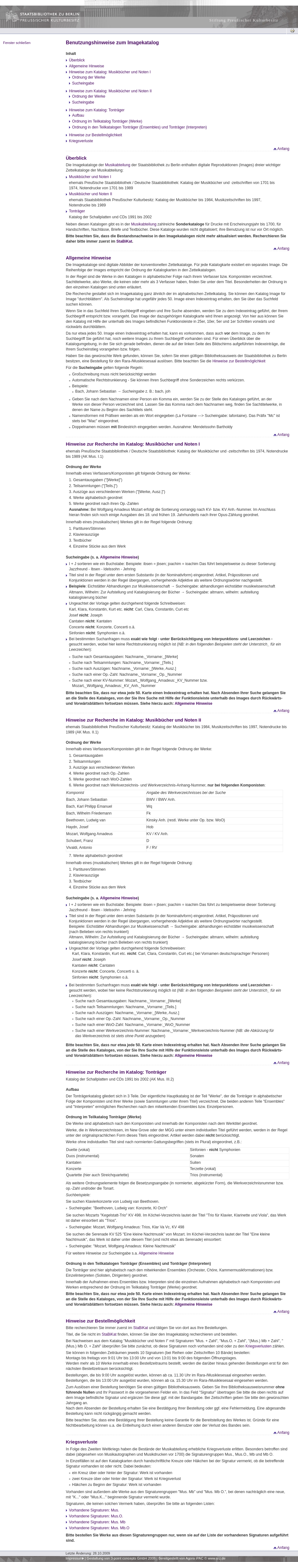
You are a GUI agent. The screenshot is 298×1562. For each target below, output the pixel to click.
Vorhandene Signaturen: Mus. (94, 1510)
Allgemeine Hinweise (86, 66)
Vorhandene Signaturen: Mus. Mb (97, 1522)
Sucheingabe (83, 83)
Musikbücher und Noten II (90, 194)
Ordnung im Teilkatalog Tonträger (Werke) (107, 121)
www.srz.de (216, 1558)
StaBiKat (124, 241)
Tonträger (77, 211)
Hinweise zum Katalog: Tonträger (97, 110)
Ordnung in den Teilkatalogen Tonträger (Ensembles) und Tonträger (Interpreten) (139, 127)
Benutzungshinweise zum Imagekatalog (112, 42)
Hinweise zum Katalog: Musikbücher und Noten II (110, 91)
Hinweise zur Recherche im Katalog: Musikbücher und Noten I (133, 444)
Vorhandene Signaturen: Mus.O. (96, 1516)
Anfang (281, 148)
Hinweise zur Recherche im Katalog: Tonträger (116, 1072)
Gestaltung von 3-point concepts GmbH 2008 (121, 1558)
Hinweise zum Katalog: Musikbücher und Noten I (110, 72)
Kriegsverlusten (259, 1346)
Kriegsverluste (81, 141)
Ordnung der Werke (88, 77)
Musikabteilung (117, 165)
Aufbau (78, 115)
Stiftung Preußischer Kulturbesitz (243, 20)
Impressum (74, 1558)
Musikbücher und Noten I (90, 177)
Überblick (77, 60)
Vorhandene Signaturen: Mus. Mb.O (99, 1528)
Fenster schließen (17, 43)
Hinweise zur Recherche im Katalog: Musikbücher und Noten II (133, 720)
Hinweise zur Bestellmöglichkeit (95, 135)
